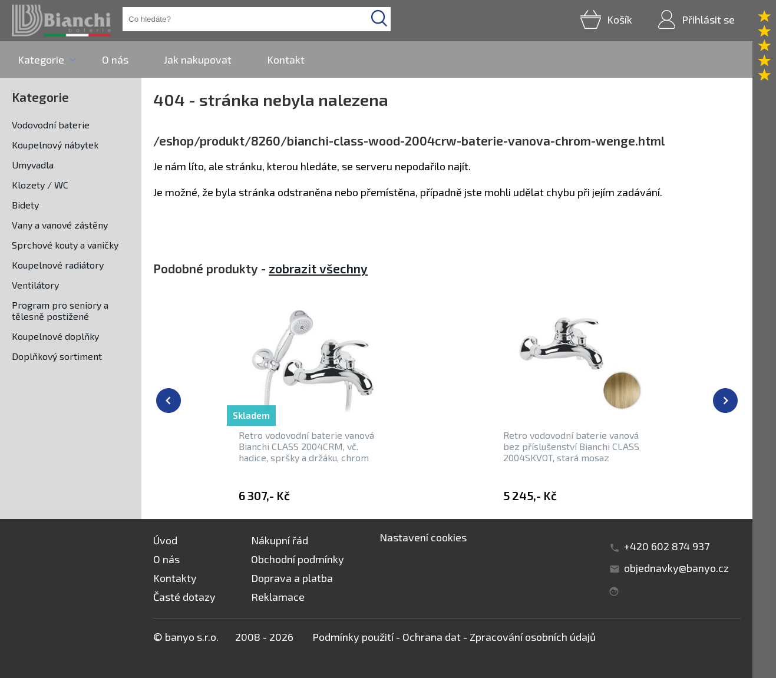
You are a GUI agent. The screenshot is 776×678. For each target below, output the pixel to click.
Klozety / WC (40, 184)
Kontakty (175, 577)
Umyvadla (33, 164)
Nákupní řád (279, 540)
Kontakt (286, 59)
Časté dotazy (184, 596)
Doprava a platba (292, 577)
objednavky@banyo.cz (676, 567)
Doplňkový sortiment (57, 356)
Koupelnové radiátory (58, 264)
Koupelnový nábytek (55, 144)
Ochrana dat (431, 636)
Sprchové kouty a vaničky (65, 244)
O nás (115, 59)
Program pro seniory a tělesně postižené (60, 310)
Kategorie (41, 59)
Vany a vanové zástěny (60, 224)
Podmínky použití (353, 636)
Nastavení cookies (423, 537)
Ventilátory (35, 284)
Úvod (165, 540)
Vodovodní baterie (51, 124)
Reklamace (278, 596)
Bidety (25, 204)
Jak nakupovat (198, 59)
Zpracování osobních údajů (533, 636)
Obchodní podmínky (297, 559)
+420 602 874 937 (666, 546)
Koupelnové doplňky (55, 336)
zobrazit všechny (318, 268)
